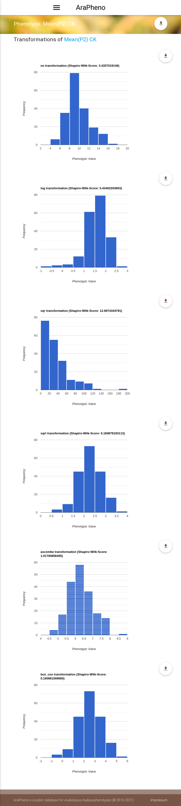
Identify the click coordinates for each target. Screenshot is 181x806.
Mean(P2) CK (80, 39)
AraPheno (90, 7)
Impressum (159, 800)
